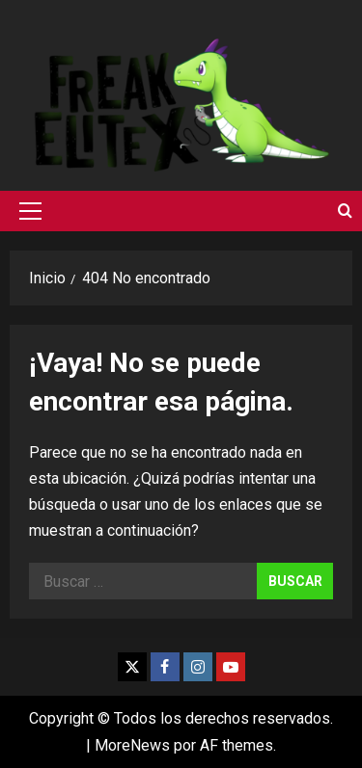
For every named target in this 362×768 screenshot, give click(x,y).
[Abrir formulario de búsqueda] (345, 211)
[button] (30, 211)
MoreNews (132, 745)
